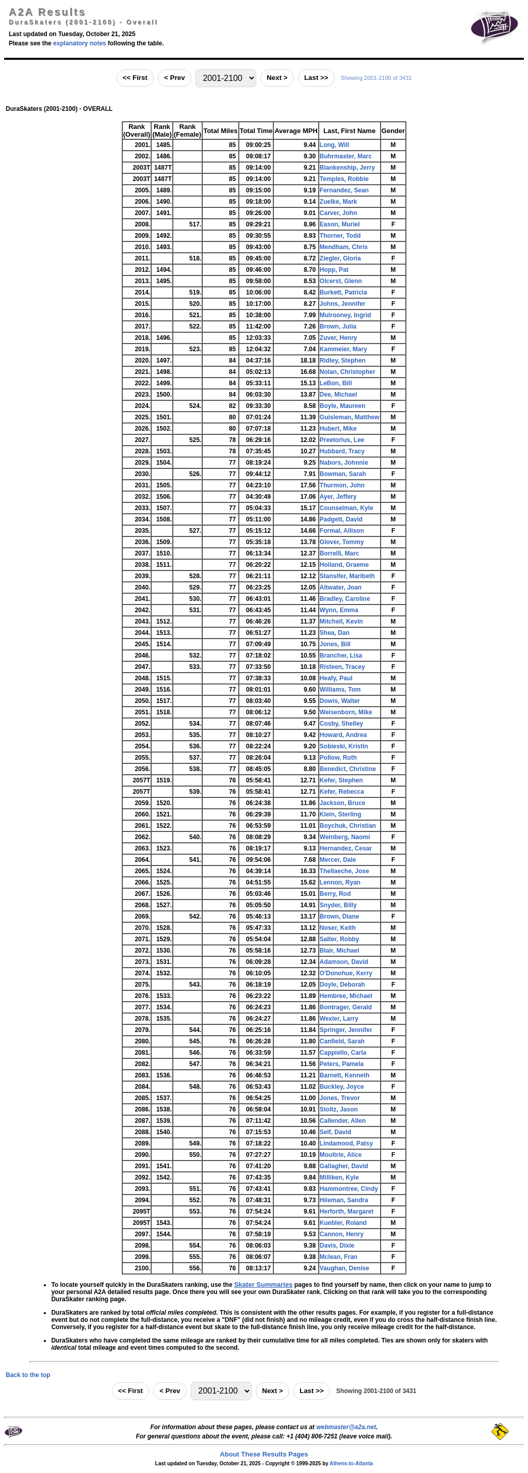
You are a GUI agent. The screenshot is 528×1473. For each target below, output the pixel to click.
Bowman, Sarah (343, 474)
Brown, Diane (339, 916)
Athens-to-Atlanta (351, 1463)
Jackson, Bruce (343, 803)
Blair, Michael (339, 950)
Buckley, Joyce (342, 1086)
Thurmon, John (342, 485)
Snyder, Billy (338, 905)
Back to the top (28, 1375)
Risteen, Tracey (342, 666)
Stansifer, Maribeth (347, 576)
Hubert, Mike (338, 428)
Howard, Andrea (343, 735)
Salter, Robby (339, 939)
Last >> (316, 77)
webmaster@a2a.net (346, 1427)
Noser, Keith (338, 927)
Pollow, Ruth (338, 757)
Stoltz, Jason (339, 1109)
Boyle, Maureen (343, 406)
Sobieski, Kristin (344, 746)
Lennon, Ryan (340, 882)
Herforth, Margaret (347, 1211)
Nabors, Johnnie (344, 462)
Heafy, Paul (336, 678)
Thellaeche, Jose (344, 871)
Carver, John (338, 213)
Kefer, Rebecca (342, 791)
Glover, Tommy (342, 542)
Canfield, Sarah (342, 1041)
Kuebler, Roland (343, 1222)
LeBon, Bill (336, 383)
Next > (277, 77)
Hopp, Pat (334, 269)
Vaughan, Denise (344, 1268)
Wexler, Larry (339, 1018)
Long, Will (334, 145)
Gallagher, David (344, 1166)
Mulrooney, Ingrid (345, 315)
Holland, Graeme (344, 564)
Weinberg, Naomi (345, 837)
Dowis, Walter (340, 701)
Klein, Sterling (340, 814)
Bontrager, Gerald (346, 1007)
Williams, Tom (340, 689)
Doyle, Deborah (342, 984)
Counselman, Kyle (346, 508)
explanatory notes (79, 43)
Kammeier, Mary (343, 349)
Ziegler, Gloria (340, 258)
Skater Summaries (263, 1284)
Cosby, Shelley (341, 723)
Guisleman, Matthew (350, 417)
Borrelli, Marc (339, 553)
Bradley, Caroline (345, 598)
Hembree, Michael (346, 996)
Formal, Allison (342, 530)
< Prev (174, 77)
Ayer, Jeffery (338, 496)
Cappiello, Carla (343, 1052)
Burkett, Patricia (343, 292)
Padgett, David (341, 519)
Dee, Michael (338, 394)
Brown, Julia (338, 326)
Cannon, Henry (342, 1234)
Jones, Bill (335, 644)
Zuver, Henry (338, 337)
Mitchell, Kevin (341, 621)
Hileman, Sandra (344, 1200)
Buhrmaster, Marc (346, 156)
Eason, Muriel (340, 224)
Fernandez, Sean (344, 190)
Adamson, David (344, 961)
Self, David (335, 1132)
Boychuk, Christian (348, 825)
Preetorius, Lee (342, 440)
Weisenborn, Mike (346, 712)
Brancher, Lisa (341, 655)
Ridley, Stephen (343, 360)
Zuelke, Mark (338, 201)
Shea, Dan (335, 632)
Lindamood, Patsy (346, 1143)
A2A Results (47, 12)
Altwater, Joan (340, 587)
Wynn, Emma (339, 610)
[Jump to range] (225, 78)
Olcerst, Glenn (341, 281)
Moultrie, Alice (341, 1154)
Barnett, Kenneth (345, 1075)
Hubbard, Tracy (342, 451)
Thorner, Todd (340, 235)
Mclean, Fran (338, 1257)
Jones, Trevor (340, 1098)
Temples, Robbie (344, 179)
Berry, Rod (335, 893)
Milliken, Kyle (339, 1177)
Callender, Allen (343, 1120)
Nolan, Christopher (347, 371)
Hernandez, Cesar (346, 848)
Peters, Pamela (342, 1064)
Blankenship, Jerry (347, 167)
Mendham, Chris (344, 247)
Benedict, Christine (348, 769)
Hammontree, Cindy (349, 1188)
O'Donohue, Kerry (346, 973)
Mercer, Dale (338, 859)
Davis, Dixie (337, 1245)
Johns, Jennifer (343, 303)
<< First (135, 77)
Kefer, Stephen (341, 780)
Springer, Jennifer (346, 1030)
